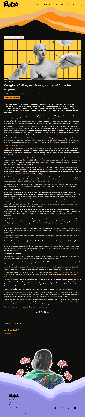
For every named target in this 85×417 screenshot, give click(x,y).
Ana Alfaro (36, 94)
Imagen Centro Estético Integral (15, 145)
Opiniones (13, 402)
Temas (11, 400)
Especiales (59, 4)
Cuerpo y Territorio (14, 37)
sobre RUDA (71, 4)
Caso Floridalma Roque (12, 97)
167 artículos (7, 334)
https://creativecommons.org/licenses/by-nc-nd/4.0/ (22, 413)
